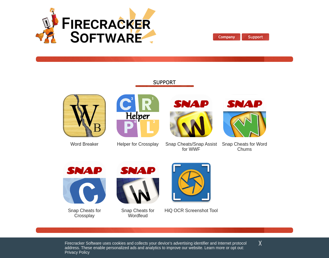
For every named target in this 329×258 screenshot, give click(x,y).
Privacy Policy (77, 252)
